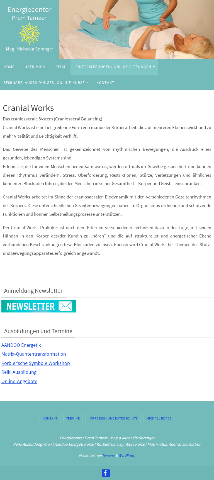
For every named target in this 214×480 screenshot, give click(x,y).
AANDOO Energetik (21, 345)
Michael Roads (159, 418)
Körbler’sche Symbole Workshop (35, 363)
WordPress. (126, 455)
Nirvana (109, 455)
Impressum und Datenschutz (113, 418)
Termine (73, 418)
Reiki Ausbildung (19, 372)
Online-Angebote (19, 381)
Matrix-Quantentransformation (33, 354)
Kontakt (50, 418)
